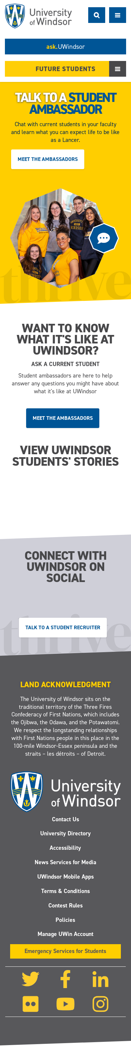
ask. (65, 46)
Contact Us (65, 819)
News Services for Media (65, 862)
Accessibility (65, 848)
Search (96, 15)
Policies (65, 920)
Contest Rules (65, 905)
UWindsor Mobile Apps (65, 877)
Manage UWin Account (65, 934)
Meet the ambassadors (48, 159)
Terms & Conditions (65, 891)
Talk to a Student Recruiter (62, 627)
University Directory (65, 834)
